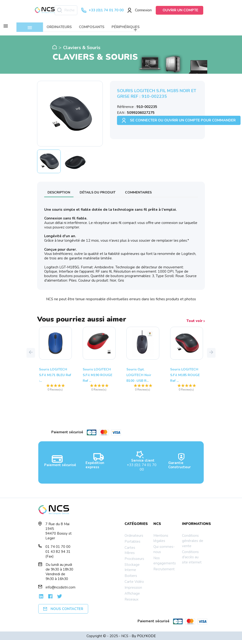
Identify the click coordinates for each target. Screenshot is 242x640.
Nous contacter (63, 608)
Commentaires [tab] (138, 191)
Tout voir (195, 320)
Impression (133, 586)
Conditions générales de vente (192, 540)
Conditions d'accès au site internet (192, 556)
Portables (132, 540)
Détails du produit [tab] (98, 191)
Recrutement (164, 568)
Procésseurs (134, 557)
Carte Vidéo (134, 581)
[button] (30, 352)
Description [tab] (59, 191)
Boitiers (131, 575)
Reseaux (131, 598)
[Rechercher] (66, 10)
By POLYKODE (144, 635)
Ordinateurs (134, 535)
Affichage (132, 592)
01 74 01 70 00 (57, 546)
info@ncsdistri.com (60, 586)
